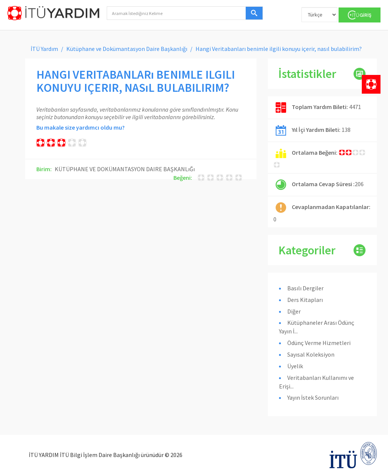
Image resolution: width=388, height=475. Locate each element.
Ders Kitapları (305, 299)
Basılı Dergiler (305, 288)
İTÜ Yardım (44, 48)
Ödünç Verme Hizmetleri (319, 343)
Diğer (294, 311)
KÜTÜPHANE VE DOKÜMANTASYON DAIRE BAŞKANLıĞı (125, 169)
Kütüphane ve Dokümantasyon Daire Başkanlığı (126, 48)
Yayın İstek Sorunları (313, 397)
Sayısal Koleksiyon (310, 354)
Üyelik (295, 366)
